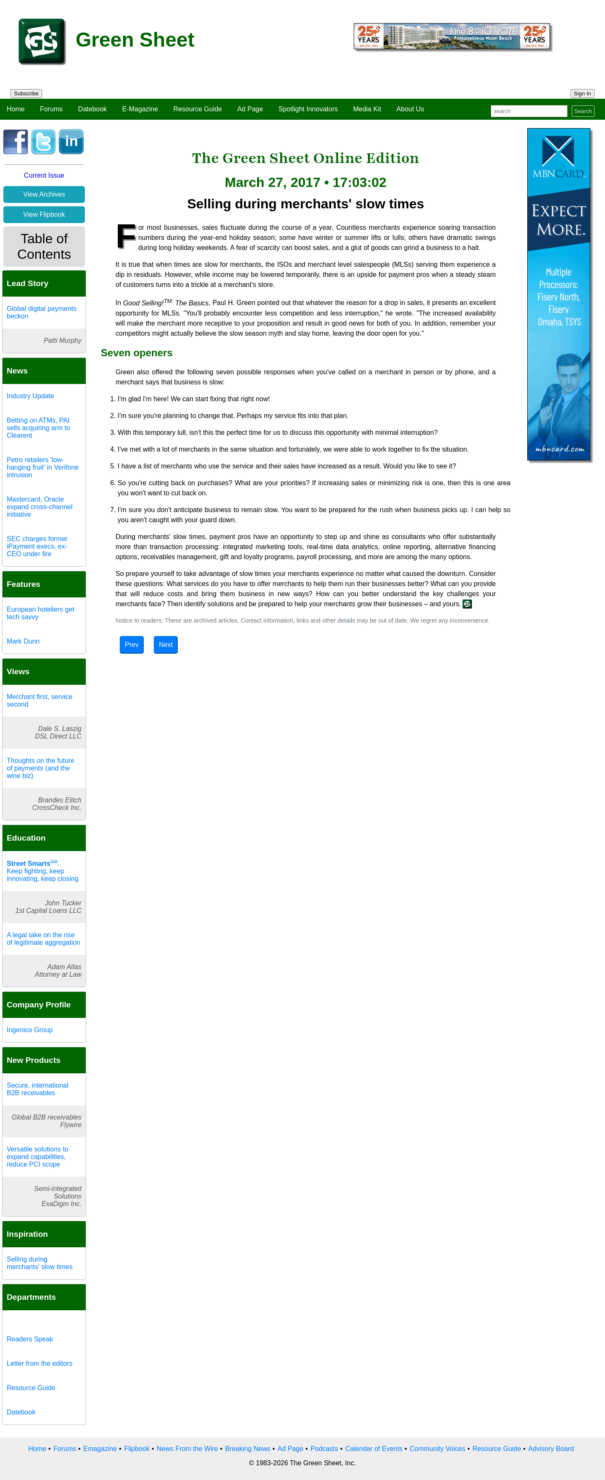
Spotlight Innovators (308, 109)
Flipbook (136, 1448)
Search (583, 111)
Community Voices (438, 1448)
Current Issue (44, 175)
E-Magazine (140, 109)
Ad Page (250, 109)
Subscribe (26, 93)
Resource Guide (198, 109)
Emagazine (100, 1448)
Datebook (92, 109)
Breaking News (248, 1448)
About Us (410, 109)
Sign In (583, 93)
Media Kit (367, 109)
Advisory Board (551, 1448)
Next (166, 644)
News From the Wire (187, 1448)
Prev (132, 644)
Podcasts (324, 1448)
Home (16, 109)
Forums (51, 109)
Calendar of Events (373, 1448)
